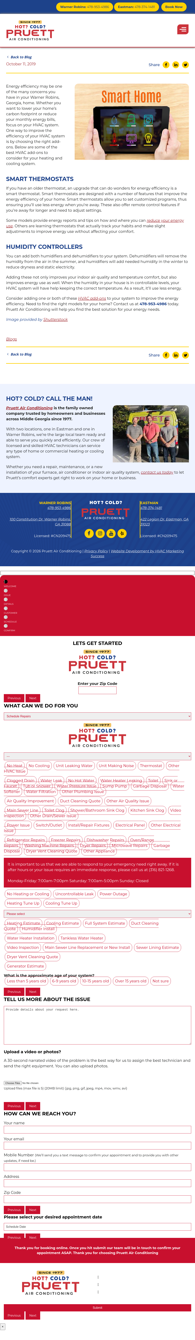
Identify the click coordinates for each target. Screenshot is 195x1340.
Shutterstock (55, 319)
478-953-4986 (90, 6)
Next (32, 698)
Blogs (11, 339)
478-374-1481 (138, 6)
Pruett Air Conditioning (29, 408)
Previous (14, 698)
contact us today (157, 472)
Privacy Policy (96, 551)
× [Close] (3, 1334)
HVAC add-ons (92, 298)
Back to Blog (18, 57)
